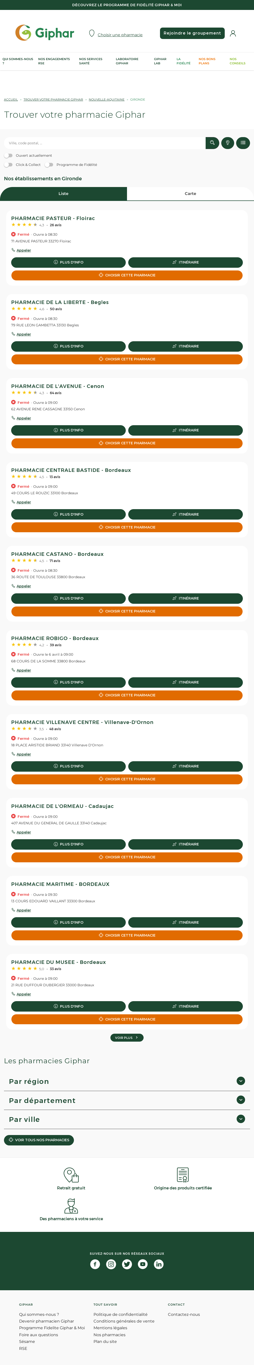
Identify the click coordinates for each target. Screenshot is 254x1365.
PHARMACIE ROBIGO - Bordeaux (55, 638)
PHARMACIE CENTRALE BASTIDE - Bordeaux (71, 470)
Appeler (24, 250)
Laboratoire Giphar (127, 61)
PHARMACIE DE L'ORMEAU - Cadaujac (62, 806)
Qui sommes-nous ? (17, 61)
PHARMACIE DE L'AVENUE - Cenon (57, 386)
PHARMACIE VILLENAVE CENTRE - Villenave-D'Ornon (82, 722)
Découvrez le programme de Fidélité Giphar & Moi (127, 5)
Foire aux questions (38, 1334)
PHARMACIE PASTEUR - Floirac (53, 218)
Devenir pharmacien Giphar (46, 1321)
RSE (23, 1348)
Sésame (27, 1341)
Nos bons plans (207, 61)
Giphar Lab (160, 61)
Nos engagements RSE (54, 61)
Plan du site (105, 1341)
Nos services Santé (90, 61)
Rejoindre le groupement (192, 33)
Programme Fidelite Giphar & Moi (52, 1328)
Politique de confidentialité (121, 1314)
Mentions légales (110, 1328)
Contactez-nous (184, 1314)
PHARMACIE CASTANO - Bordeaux (57, 554)
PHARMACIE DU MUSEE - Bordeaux (58, 962)
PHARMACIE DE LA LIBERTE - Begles (60, 302)
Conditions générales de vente (124, 1321)
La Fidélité (183, 61)
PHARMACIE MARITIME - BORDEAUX (60, 884)
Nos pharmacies (110, 1334)
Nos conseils (238, 61)
